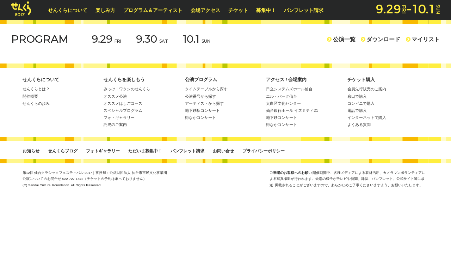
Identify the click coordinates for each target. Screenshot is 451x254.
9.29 (106, 39)
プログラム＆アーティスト (155, 10)
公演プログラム (201, 79)
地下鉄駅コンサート (202, 110)
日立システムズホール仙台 (289, 89)
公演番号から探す (200, 96)
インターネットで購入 (366, 117)
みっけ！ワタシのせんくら (127, 89)
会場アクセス (208, 10)
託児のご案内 (115, 124)
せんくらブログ (63, 151)
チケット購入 (361, 79)
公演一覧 (341, 39)
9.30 (152, 39)
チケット (241, 10)
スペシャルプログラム (123, 110)
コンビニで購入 (361, 103)
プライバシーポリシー (263, 151)
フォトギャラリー (119, 117)
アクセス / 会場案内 (286, 79)
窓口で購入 (357, 96)
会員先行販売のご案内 (366, 89)
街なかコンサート (200, 117)
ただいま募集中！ (145, 151)
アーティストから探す (204, 103)
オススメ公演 (115, 96)
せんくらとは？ (36, 89)
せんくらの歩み (36, 103)
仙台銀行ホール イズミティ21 (292, 110)
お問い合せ (223, 151)
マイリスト (423, 39)
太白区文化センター (283, 103)
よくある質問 (359, 124)
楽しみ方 (108, 10)
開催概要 (30, 96)
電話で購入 (357, 110)
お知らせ (31, 151)
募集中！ (268, 10)
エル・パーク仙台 (281, 96)
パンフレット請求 (306, 10)
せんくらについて (70, 10)
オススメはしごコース (123, 103)
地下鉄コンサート (281, 117)
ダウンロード (380, 39)
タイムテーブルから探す (206, 89)
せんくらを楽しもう (124, 79)
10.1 (196, 39)
